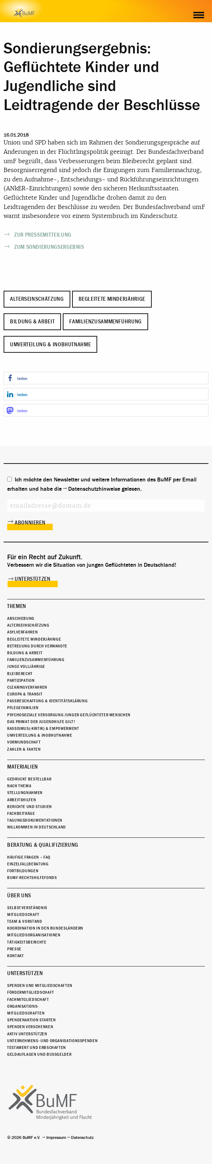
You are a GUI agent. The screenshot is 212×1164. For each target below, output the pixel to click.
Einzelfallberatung (28, 863)
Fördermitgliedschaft (30, 992)
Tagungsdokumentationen (34, 820)
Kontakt (15, 955)
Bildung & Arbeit (32, 321)
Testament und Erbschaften (36, 1047)
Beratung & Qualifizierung (42, 845)
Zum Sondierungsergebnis (49, 247)
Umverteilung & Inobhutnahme (50, 344)
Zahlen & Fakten (24, 749)
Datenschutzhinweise (94, 489)
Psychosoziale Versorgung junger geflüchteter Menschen (69, 714)
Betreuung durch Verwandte (37, 645)
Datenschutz (82, 1137)
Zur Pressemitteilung (42, 235)
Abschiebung (20, 618)
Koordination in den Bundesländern (45, 928)
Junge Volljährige (26, 666)
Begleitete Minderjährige (112, 299)
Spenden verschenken (30, 1026)
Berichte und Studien (29, 806)
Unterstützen (33, 579)
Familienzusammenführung (105, 321)
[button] (106, 378)
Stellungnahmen (25, 792)
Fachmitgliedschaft (28, 999)
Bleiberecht (20, 673)
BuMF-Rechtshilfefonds (32, 877)
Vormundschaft (24, 742)
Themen (16, 606)
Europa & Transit (24, 694)
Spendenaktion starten (31, 1019)
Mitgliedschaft (23, 914)
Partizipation (20, 680)
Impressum (56, 1137)
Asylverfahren (22, 632)
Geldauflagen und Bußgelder (39, 1054)
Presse (14, 948)
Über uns (19, 895)
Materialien (22, 767)
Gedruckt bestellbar (29, 778)
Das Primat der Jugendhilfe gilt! (41, 721)
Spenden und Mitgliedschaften (39, 985)
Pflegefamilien (23, 707)
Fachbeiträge (21, 813)
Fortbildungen (22, 870)
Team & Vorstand (24, 921)
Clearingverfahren (27, 687)
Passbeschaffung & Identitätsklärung (47, 700)
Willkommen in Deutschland (36, 827)
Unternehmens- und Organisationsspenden (52, 1040)
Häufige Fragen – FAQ (29, 857)
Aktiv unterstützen (27, 1033)
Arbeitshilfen (21, 799)
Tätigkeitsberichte (27, 942)
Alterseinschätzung (37, 299)
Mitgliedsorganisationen (34, 934)
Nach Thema (19, 785)
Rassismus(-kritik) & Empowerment (43, 728)
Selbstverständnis (27, 907)
